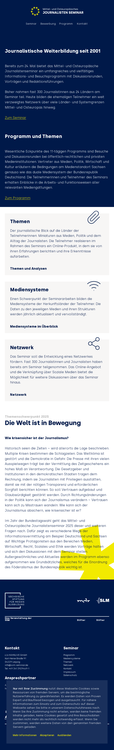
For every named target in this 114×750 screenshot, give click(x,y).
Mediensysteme (71, 658)
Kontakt (82, 24)
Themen (67, 662)
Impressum (69, 672)
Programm (66, 24)
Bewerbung (48, 24)
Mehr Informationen (25, 735)
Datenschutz (70, 675)
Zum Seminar (15, 118)
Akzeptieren (47, 735)
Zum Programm (17, 198)
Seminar (31, 24)
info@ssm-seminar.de (16, 665)
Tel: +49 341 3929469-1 (17, 668)
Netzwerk (68, 665)
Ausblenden (64, 735)
